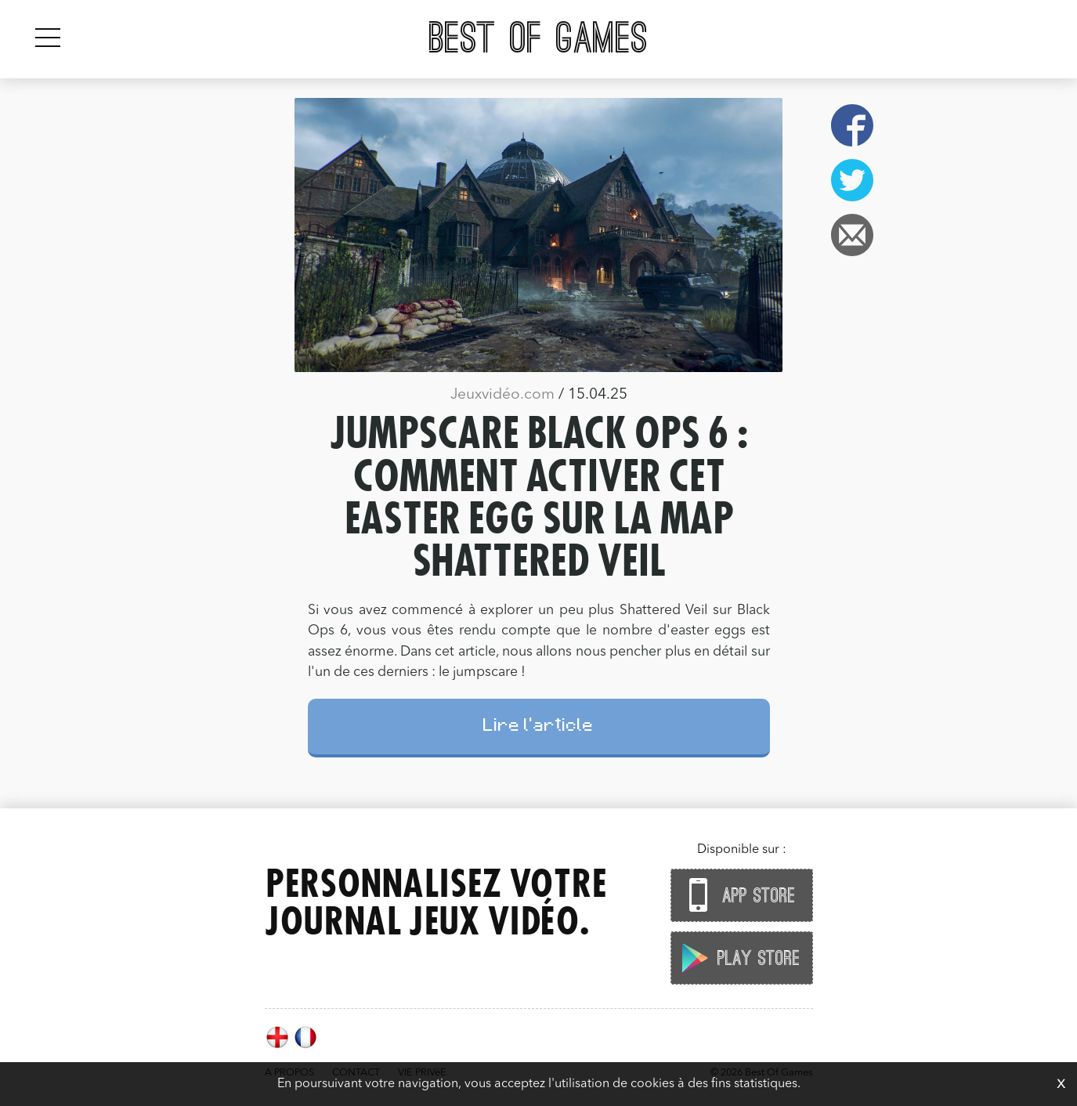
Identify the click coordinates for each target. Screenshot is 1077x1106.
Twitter (852, 180)
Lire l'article (538, 727)
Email (852, 234)
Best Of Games (538, 39)
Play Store (738, 957)
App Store (738, 895)
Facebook (852, 125)
